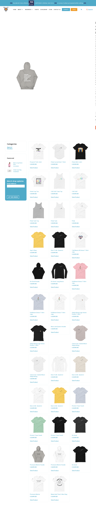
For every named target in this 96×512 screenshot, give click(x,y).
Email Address (11, 183)
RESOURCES (28, 9)
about (19, 9)
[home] (7, 9)
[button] (21, 9)
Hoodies (10, 149)
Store (50, 9)
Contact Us (57, 9)
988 (11, 3)
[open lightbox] (54, 61)
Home (14, 9)
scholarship (43, 9)
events (37, 9)
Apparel (9, 147)
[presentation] (18, 191)
